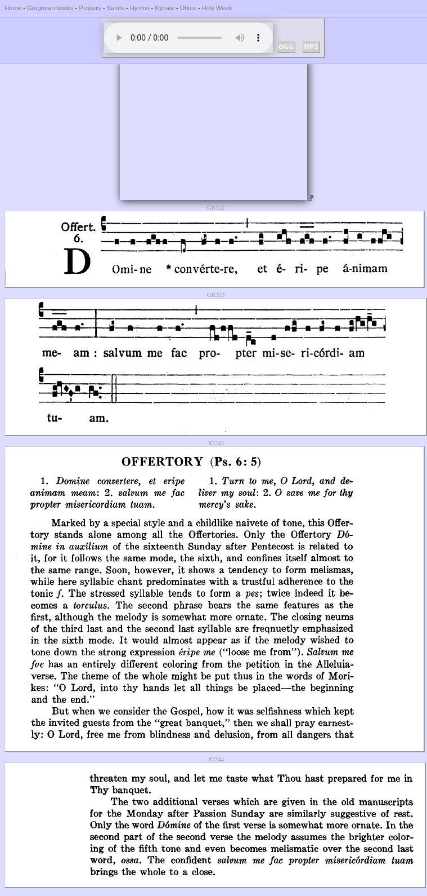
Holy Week (217, 8)
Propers (90, 8)
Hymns (140, 8)
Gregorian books (50, 8)
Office (188, 8)
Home (13, 8)
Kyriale (164, 8)
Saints (115, 8)
